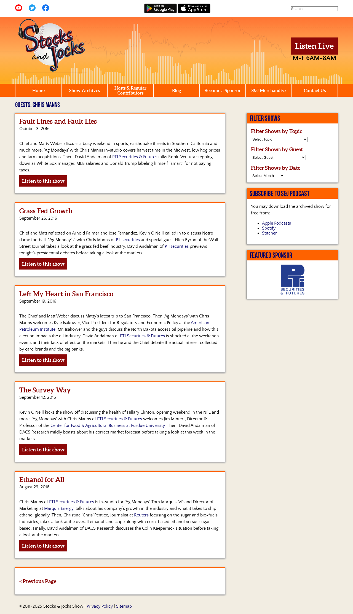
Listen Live (314, 46)
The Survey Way (45, 390)
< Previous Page (37, 581)
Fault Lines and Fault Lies (58, 121)
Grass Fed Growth (46, 211)
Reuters (141, 515)
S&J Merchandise (269, 90)
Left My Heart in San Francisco (66, 294)
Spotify (269, 228)
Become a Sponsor (222, 90)
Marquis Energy (58, 508)
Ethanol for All (41, 479)
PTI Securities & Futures (134, 156)
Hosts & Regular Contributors (130, 90)
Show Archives (84, 90)
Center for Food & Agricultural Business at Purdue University (107, 425)
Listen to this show (43, 181)
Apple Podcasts (276, 223)
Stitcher (269, 233)
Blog (176, 90)
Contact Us (315, 90)
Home (38, 90)
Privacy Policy (100, 606)
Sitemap (124, 606)
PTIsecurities (127, 239)
